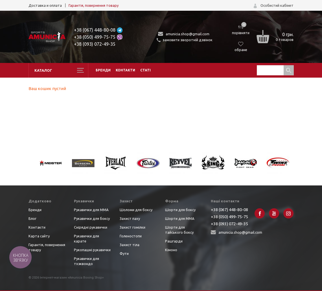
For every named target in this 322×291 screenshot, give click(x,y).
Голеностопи (131, 236)
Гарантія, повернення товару (94, 5)
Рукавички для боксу (92, 218)
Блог (32, 218)
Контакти (125, 70)
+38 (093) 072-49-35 (94, 44)
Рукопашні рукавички (92, 250)
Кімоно (171, 250)
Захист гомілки (132, 227)
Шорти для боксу (180, 210)
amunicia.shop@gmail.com (187, 34)
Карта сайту (39, 236)
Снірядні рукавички (90, 227)
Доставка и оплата (45, 5)
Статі (145, 70)
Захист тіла (129, 245)
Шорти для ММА (179, 218)
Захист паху (130, 218)
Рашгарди (174, 241)
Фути (124, 253)
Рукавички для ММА (91, 210)
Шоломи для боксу (136, 210)
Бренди (103, 70)
